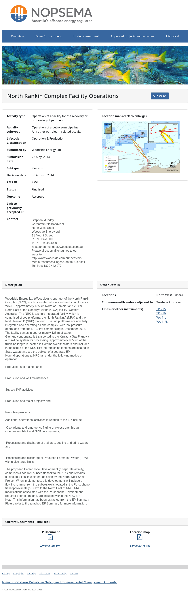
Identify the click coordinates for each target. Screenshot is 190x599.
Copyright (18, 573)
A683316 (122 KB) (140, 546)
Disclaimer (44, 573)
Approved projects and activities (132, 36)
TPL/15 (161, 309)
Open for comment (48, 36)
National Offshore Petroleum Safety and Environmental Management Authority (59, 582)
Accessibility (60, 573)
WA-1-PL (162, 322)
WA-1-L (161, 317)
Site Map (74, 573)
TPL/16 (161, 313)
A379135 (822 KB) (50, 546)
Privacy (6, 573)
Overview (17, 36)
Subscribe (159, 96)
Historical (172, 36)
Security (31, 573)
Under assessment (86, 36)
